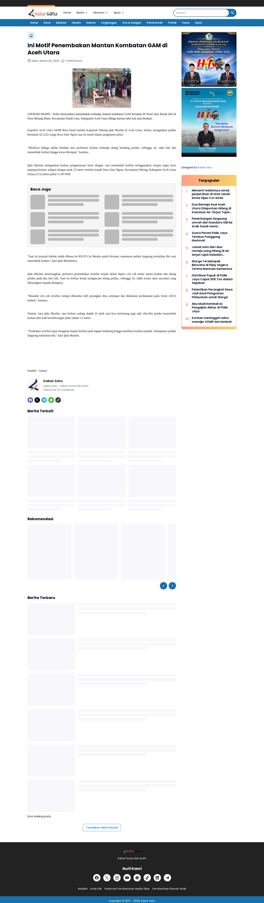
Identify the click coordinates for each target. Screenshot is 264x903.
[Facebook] (30, 400)
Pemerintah (155, 23)
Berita (82, 12)
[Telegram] (44, 400)
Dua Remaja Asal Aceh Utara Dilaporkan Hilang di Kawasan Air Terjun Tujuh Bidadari (211, 208)
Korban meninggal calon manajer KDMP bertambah (212, 320)
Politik (172, 23)
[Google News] (137, 877)
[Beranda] (31, 35)
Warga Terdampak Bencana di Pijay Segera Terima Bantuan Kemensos (212, 265)
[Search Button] (232, 12)
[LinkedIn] (157, 877)
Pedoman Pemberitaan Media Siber (127, 889)
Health (76, 23)
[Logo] (132, 851)
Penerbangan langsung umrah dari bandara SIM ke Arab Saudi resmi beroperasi (212, 222)
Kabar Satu (205, 167)
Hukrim (91, 23)
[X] (37, 400)
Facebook (68, 390)
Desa (47, 23)
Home (67, 12)
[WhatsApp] (51, 400)
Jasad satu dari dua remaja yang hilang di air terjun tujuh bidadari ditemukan (210, 251)
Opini (198, 23)
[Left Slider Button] (163, 585)
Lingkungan (109, 23)
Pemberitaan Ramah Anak (169, 889)
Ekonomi (101, 12)
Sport (119, 12)
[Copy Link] (58, 400)
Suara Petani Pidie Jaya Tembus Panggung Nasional (209, 237)
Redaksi (83, 889)
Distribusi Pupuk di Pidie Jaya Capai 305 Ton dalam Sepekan (212, 279)
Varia (185, 23)
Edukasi (61, 23)
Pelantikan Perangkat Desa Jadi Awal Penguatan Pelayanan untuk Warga (212, 293)
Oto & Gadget (131, 23)
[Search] (201, 12)
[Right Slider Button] (172, 585)
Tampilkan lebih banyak (102, 827)
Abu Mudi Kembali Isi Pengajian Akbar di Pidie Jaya (210, 307)
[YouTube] (127, 877)
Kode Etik (96, 889)
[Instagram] (117, 877)
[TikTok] (147, 877)
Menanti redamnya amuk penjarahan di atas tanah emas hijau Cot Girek (211, 194)
